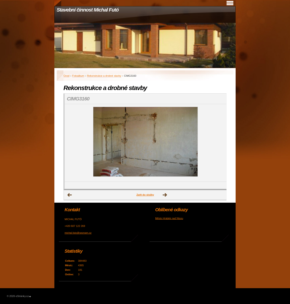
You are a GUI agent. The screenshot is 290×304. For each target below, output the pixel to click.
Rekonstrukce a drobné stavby (104, 75)
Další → (165, 195)
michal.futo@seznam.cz (78, 232)
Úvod (66, 75)
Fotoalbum (78, 75)
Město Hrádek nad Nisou (169, 218)
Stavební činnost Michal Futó (88, 10)
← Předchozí (69, 195)
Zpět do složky (145, 194)
